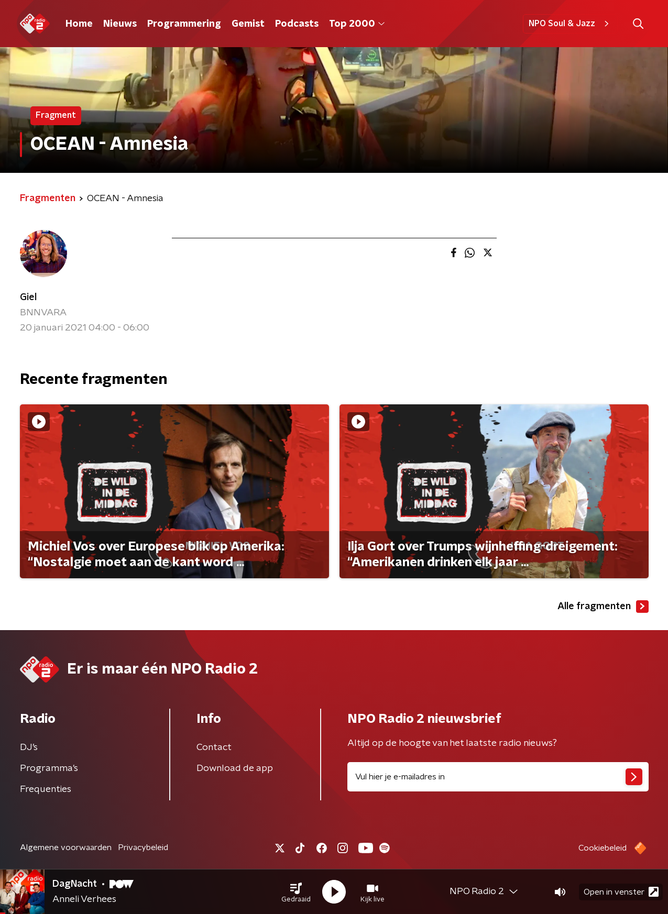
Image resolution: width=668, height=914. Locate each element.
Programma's (49, 768)
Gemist (248, 24)
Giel (28, 297)
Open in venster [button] (621, 892)
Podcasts (297, 24)
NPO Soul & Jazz (570, 23)
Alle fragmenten (603, 606)
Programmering (184, 24)
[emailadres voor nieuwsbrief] (498, 776)
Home (79, 24)
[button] (296, 892)
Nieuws (120, 24)
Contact (214, 747)
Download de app (234, 768)
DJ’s (29, 747)
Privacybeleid (143, 847)
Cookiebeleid (602, 848)
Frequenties (45, 789)
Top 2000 (357, 24)
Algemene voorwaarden (66, 847)
